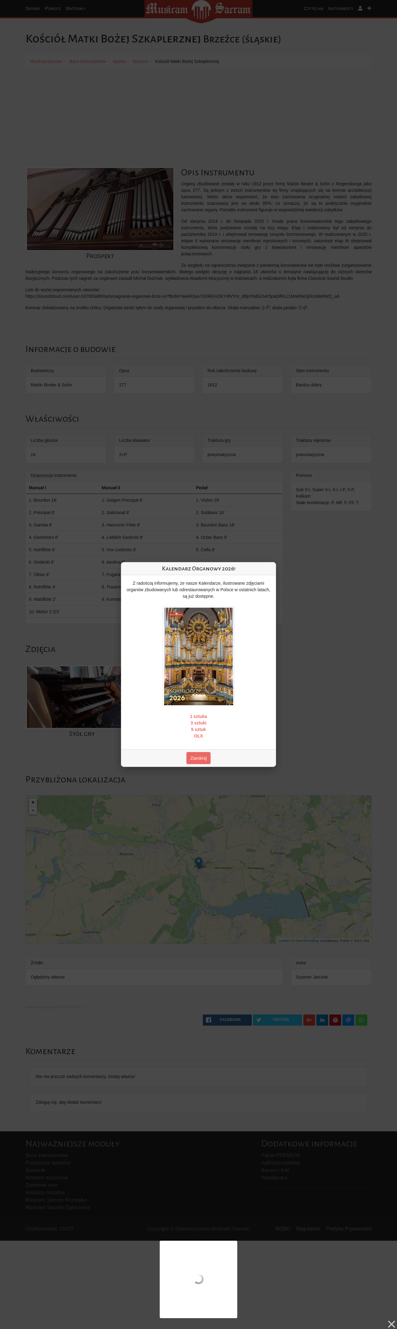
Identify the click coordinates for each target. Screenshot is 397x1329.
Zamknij (198, 758)
